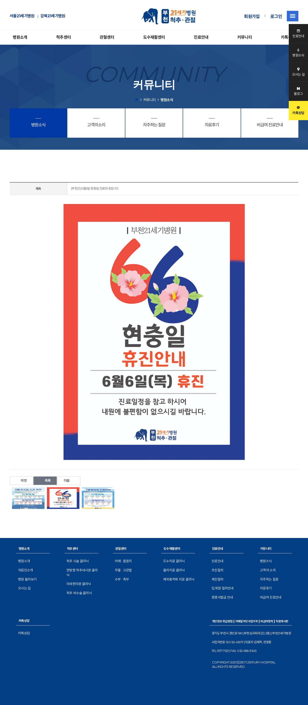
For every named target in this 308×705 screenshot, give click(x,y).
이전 (21, 480)
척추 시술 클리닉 (77, 561)
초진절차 (217, 570)
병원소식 (266, 561)
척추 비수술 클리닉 (79, 593)
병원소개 (20, 37)
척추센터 (63, 37)
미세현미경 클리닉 (78, 584)
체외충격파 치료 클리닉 (178, 579)
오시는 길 (24, 588)
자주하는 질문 (269, 579)
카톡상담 (288, 37)
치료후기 (266, 588)
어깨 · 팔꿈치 (123, 561)
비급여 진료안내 (270, 597)
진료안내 (201, 37)
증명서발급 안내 (222, 597)
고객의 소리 (268, 570)
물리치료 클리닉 (174, 570)
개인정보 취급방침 (222, 621)
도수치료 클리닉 (174, 561)
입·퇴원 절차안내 (223, 588)
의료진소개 (25, 570)
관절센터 (107, 37)
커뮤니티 (244, 37)
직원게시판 (282, 621)
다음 (69, 480)
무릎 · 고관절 (123, 570)
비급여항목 (266, 621)
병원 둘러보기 (27, 579)
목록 (45, 480)
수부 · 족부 (122, 579)
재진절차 (217, 579)
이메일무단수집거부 (246, 621)
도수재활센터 (154, 37)
